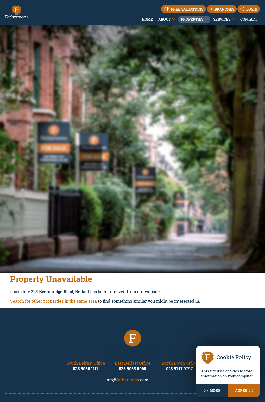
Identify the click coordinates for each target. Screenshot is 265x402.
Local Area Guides (20, 357)
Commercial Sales (85, 352)
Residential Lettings (152, 347)
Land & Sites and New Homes (160, 362)
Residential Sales (150, 342)
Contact (248, 19)
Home (147, 19)
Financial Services (151, 357)
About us (12, 347)
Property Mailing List (218, 342)
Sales (74, 342)
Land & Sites (80, 357)
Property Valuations (152, 352)
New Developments (86, 362)
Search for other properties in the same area (53, 229)
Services (221, 19)
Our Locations (17, 352)
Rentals (76, 347)
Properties (192, 19)
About (164, 19)
